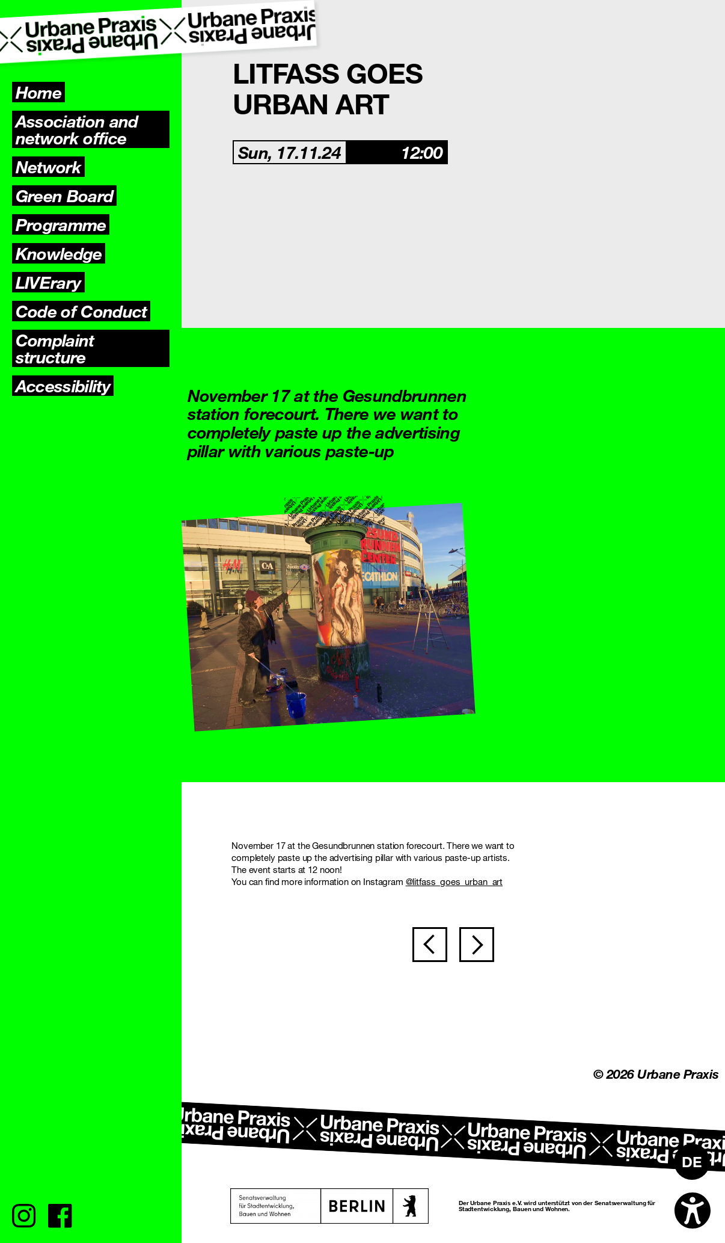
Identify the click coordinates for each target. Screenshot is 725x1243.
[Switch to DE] (692, 1162)
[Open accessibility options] (693, 1210)
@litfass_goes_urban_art (454, 881)
